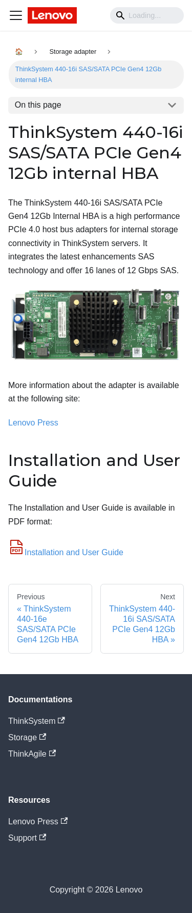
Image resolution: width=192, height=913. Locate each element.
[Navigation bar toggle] (16, 15)
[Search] (147, 15)
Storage (27, 737)
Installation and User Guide (65, 552)
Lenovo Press (33, 422)
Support (27, 838)
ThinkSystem (36, 721)
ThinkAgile (32, 753)
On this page (38, 104)
